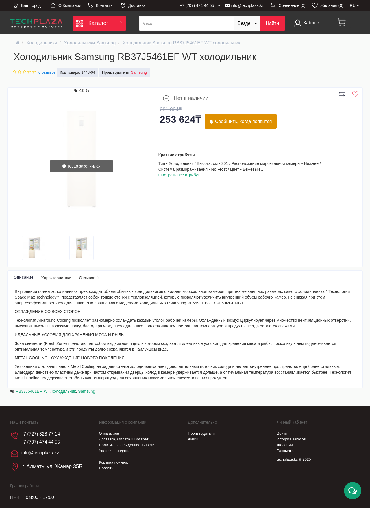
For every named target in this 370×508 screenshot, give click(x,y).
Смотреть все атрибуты (180, 175)
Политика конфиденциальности (127, 445)
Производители (201, 433)
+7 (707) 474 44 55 (40, 442)
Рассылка (285, 451)
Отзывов (89, 278)
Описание (24, 277)
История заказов (291, 439)
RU (354, 5)
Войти (282, 433)
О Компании (65, 5)
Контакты (100, 5)
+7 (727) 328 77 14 (40, 433)
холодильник (64, 391)
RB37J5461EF (29, 391)
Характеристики (56, 278)
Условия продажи (114, 451)
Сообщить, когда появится (241, 121)
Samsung (86, 391)
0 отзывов (47, 72)
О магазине (109, 433)
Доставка (133, 5)
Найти (272, 23)
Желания (285, 445)
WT (46, 391)
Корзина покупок (113, 462)
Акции (193, 439)
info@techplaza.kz (244, 5)
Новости (106, 468)
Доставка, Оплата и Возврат (124, 439)
